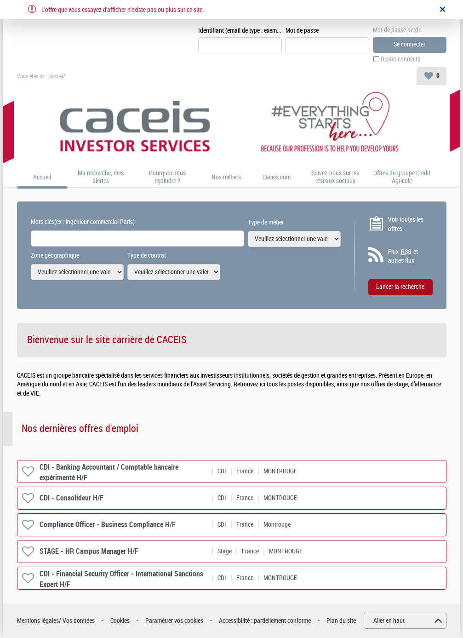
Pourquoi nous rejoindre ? (167, 177)
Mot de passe (302, 30)
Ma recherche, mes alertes (101, 177)
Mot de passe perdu (397, 30)
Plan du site (341, 621)
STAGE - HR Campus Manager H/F (89, 551)
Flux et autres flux (403, 256)
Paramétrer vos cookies (174, 621)
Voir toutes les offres (405, 224)
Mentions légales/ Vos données (56, 621)
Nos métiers (226, 177)
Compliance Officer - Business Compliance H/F (108, 524)
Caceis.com (277, 177)
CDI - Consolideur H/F (71, 498)
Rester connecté (400, 59)
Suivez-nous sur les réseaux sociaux (335, 177)
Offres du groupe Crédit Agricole (401, 177)
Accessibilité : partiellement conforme (265, 621)
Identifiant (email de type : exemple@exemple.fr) (240, 30)
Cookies (120, 621)
